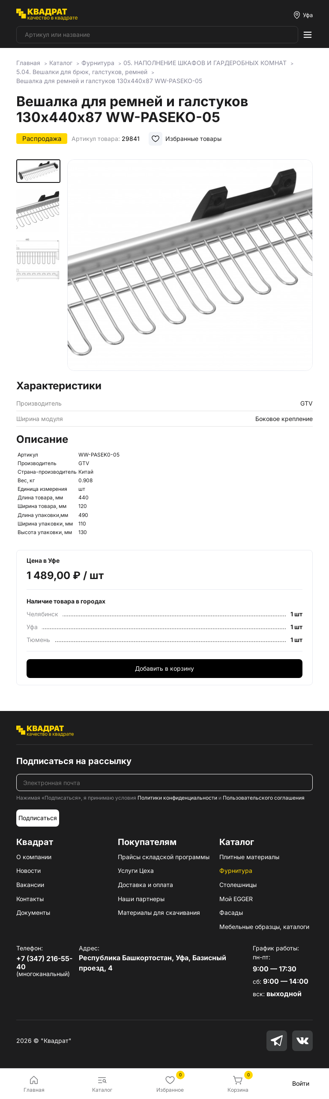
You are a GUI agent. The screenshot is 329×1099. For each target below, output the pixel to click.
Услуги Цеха (136, 870)
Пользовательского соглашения (264, 797)
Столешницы (238, 884)
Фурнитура (235, 870)
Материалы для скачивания (159, 912)
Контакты (30, 898)
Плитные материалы (249, 856)
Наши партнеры (141, 898)
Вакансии (30, 884)
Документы (33, 912)
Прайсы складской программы (163, 856)
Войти (300, 1083)
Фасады (231, 912)
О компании (33, 856)
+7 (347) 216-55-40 (44, 963)
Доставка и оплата (145, 884)
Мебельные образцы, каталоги (264, 926)
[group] (190, 266)
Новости (28, 870)
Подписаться (37, 817)
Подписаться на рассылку (74, 761)
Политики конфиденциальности (177, 797)
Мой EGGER (236, 898)
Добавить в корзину (164, 668)
